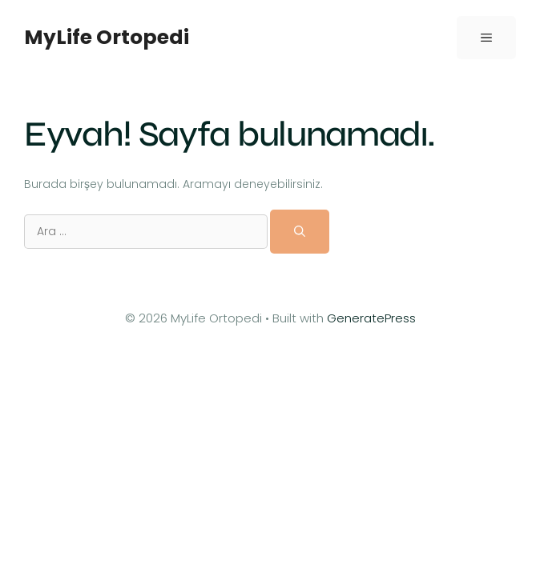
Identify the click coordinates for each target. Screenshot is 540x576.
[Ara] (299, 231)
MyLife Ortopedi (106, 37)
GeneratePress (371, 318)
